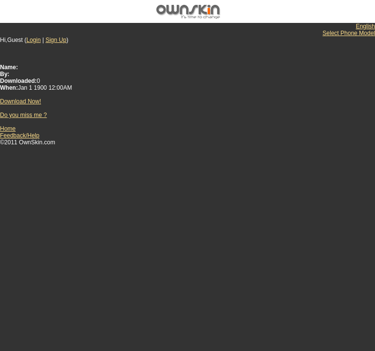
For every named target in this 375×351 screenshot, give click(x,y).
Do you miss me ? (23, 115)
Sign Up (55, 40)
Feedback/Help (20, 135)
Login (33, 40)
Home (8, 128)
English (365, 26)
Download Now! (20, 101)
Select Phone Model (349, 33)
